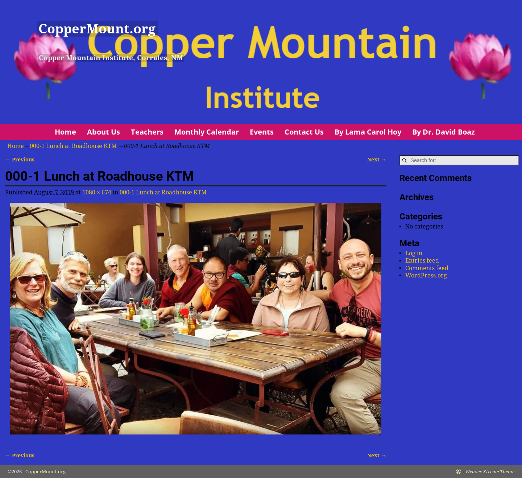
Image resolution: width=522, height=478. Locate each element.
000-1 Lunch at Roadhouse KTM (73, 146)
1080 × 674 (96, 192)
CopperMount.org (97, 29)
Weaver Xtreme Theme (489, 471)
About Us (103, 132)
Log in (413, 253)
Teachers (147, 132)
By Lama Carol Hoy (368, 132)
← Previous (19, 159)
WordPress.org (426, 275)
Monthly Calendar (206, 132)
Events (262, 132)
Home (65, 132)
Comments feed (426, 268)
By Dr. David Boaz (443, 132)
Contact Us (304, 132)
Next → (376, 159)
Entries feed (422, 260)
